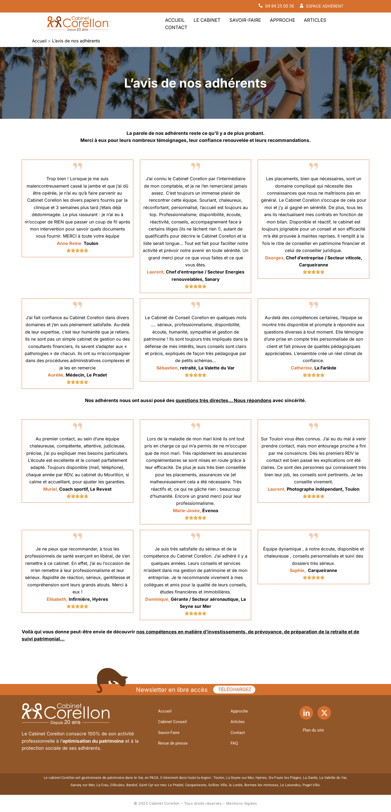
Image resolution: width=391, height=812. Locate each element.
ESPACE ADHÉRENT (324, 6)
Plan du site (315, 729)
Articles (301, 23)
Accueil (173, 23)
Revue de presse (174, 743)
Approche (271, 23)
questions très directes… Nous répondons (224, 400)
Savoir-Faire (237, 23)
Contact (329, 23)
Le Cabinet (202, 23)
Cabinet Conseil (174, 721)
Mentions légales (241, 803)
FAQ (235, 743)
